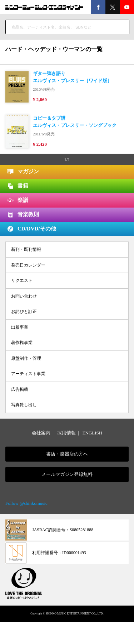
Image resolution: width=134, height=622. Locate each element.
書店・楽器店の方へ (67, 454)
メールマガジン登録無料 (67, 474)
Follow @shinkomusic (26, 503)
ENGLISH (93, 433)
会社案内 (41, 433)
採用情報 (66, 433)
